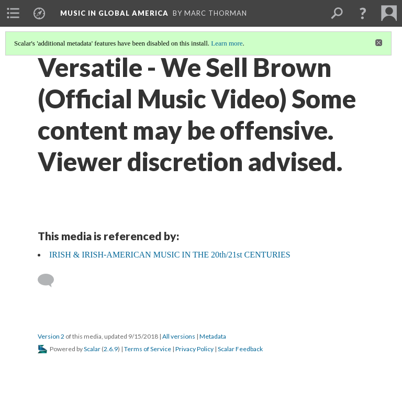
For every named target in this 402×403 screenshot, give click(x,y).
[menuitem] (13, 13)
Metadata (212, 336)
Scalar (92, 349)
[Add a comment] (50, 280)
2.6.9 (111, 349)
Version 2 (51, 336)
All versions (178, 336)
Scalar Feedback (240, 349)
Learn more (226, 43)
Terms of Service (147, 349)
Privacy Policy (194, 349)
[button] (363, 13)
